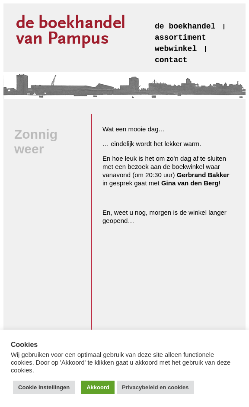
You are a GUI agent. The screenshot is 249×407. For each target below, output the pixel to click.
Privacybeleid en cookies (155, 387)
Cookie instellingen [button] (44, 387)
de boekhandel (185, 26)
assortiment (180, 37)
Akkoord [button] (97, 387)
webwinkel (176, 49)
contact (171, 60)
